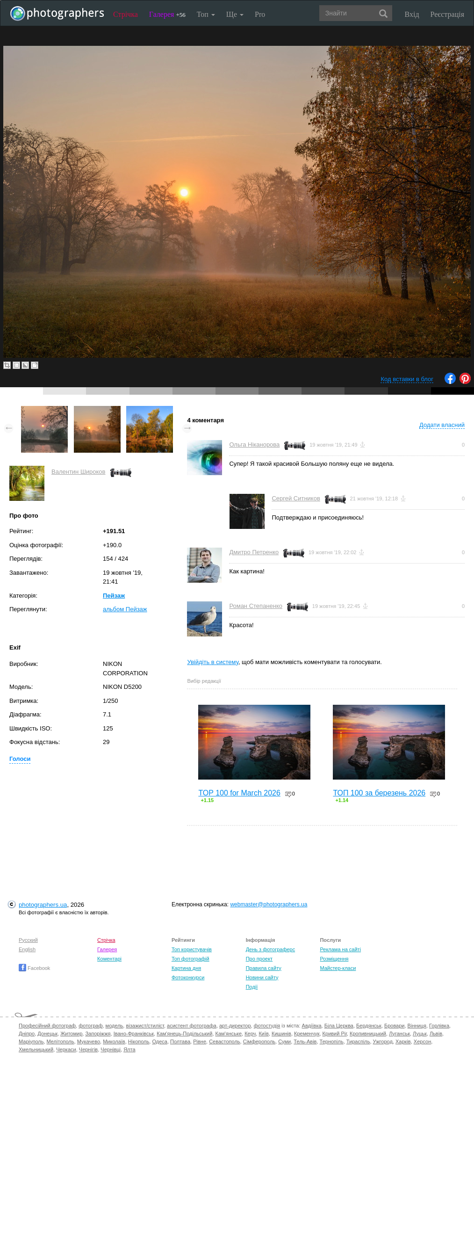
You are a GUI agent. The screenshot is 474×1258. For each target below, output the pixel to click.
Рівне (199, 1041)
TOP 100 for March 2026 (239, 793)
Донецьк (47, 1033)
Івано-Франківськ (134, 1033)
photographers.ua (43, 904)
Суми (284, 1041)
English (27, 949)
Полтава (180, 1041)
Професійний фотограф (47, 1025)
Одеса (159, 1041)
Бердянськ (368, 1025)
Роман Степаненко (255, 605)
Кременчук (306, 1033)
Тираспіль (358, 1041)
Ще (235, 14)
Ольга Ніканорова (254, 444)
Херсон (422, 1041)
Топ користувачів (192, 949)
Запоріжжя (97, 1033)
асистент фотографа (191, 1025)
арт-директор (235, 1025)
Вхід (412, 14)
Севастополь (224, 1041)
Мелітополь (60, 1041)
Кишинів (281, 1033)
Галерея (167, 14)
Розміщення (334, 959)
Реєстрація (447, 14)
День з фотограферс (270, 949)
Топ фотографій (190, 959)
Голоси (19, 758)
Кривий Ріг (335, 1033)
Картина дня (186, 968)
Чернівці (111, 1049)
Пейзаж (114, 595)
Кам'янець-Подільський (184, 1033)
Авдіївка (312, 1025)
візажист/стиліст (145, 1025)
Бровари (394, 1025)
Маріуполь (31, 1041)
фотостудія (267, 1025)
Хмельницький (36, 1049)
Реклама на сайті (340, 949)
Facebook (34, 968)
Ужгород (383, 1041)
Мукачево (88, 1041)
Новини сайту (262, 977)
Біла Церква (338, 1025)
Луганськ (399, 1033)
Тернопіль (332, 1041)
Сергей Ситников (296, 498)
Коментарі (109, 959)
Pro (260, 14)
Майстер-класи (338, 968)
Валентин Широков (78, 471)
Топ (206, 14)
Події (252, 987)
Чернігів (88, 1049)
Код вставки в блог (407, 379)
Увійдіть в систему (212, 661)
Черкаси (66, 1049)
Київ (263, 1033)
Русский (28, 940)
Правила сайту (263, 968)
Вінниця (417, 1025)
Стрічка (125, 14)
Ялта (129, 1049)
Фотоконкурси (188, 977)
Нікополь (138, 1041)
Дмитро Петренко (254, 552)
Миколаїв (114, 1041)
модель (114, 1025)
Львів (436, 1033)
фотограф (90, 1025)
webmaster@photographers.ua (268, 904)
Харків (403, 1041)
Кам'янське (228, 1033)
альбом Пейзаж (125, 609)
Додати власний (442, 424)
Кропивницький (368, 1033)
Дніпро (27, 1033)
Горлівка (439, 1025)
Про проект (259, 959)
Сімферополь (259, 1041)
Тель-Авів (305, 1041)
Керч (250, 1033)
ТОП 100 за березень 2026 (379, 793)
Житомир (71, 1033)
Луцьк (420, 1033)
